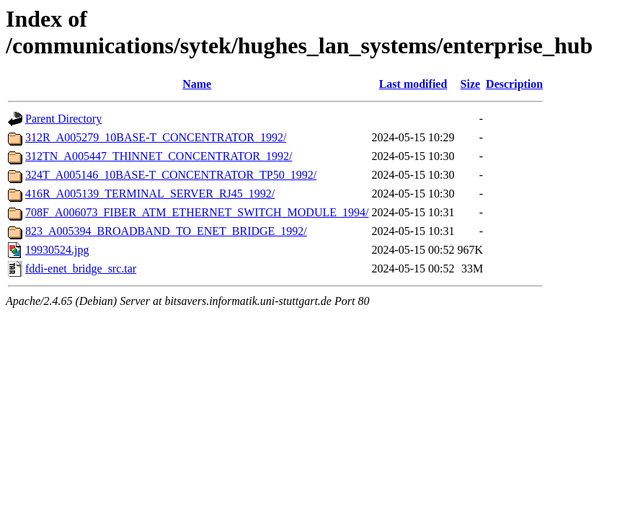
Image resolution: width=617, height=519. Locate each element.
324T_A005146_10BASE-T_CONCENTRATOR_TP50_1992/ (170, 175)
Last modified (413, 84)
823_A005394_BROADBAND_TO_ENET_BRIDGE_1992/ (166, 231)
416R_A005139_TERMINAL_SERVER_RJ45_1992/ (150, 193)
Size (471, 84)
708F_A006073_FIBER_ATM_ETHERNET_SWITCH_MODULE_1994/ (196, 212)
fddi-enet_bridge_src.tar (80, 268)
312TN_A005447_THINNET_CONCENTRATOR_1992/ (158, 156)
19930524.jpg (57, 250)
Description (514, 84)
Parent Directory (63, 118)
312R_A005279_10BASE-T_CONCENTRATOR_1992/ (155, 137)
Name (196, 84)
